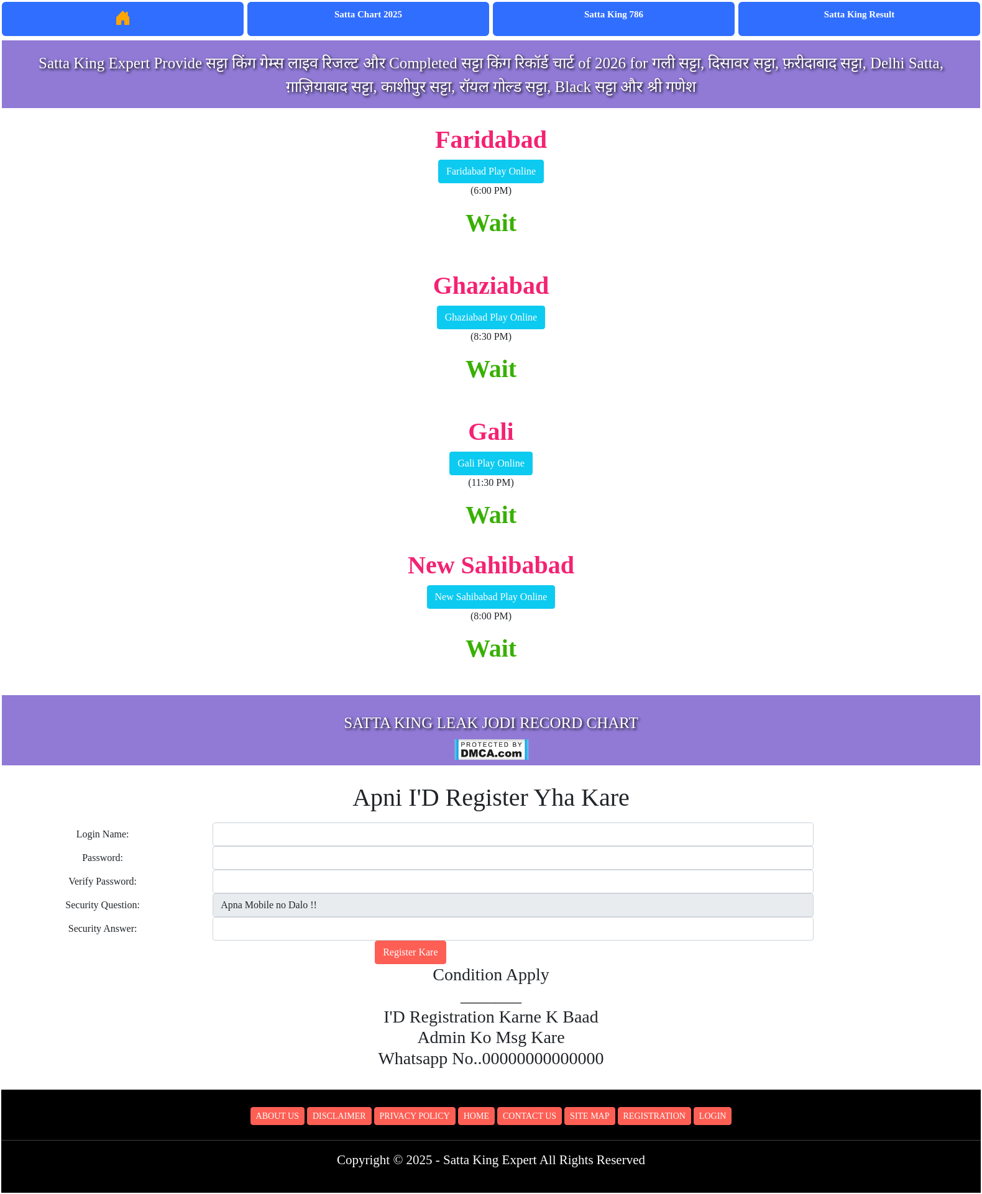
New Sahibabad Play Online (491, 596)
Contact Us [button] (529, 1116)
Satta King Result (859, 14)
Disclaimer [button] (339, 1116)
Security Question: (102, 905)
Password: (102, 857)
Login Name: (102, 834)
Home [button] (476, 1116)
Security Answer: (102, 928)
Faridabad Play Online (491, 171)
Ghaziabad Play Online (491, 317)
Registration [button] (654, 1116)
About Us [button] (277, 1116)
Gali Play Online (491, 463)
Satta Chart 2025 (368, 14)
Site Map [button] (589, 1116)
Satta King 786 (613, 14)
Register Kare (410, 952)
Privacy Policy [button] (415, 1116)
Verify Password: (102, 881)
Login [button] (713, 1116)
